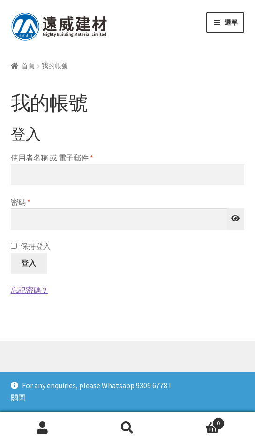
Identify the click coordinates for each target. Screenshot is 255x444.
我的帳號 (42, 428)
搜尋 (127, 428)
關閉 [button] (18, 397)
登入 (28, 263)
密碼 (24, 202)
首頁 (28, 65)
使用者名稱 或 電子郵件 (55, 158)
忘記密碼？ (29, 290)
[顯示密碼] (236, 219)
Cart (197, 421)
